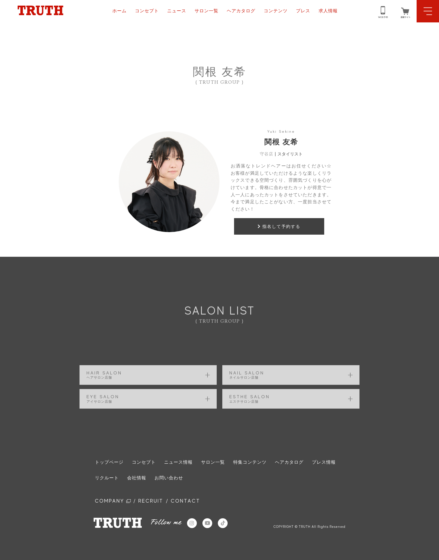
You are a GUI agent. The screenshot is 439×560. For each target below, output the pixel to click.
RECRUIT (150, 501)
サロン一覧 (206, 10)
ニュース (176, 10)
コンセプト (147, 10)
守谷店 (266, 153)
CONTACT (185, 501)
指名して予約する (279, 226)
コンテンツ (276, 10)
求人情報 (328, 10)
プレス (303, 10)
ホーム (119, 10)
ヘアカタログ (241, 10)
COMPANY (113, 501)
